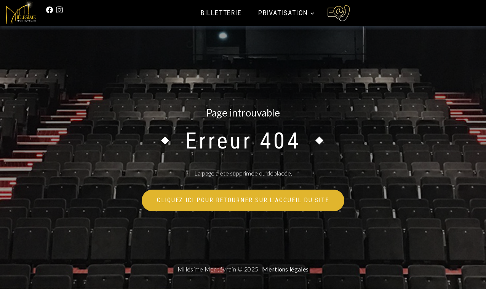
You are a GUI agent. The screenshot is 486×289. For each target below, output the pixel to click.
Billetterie (221, 13)
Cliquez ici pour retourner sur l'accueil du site (243, 200)
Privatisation (283, 13)
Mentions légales (285, 269)
